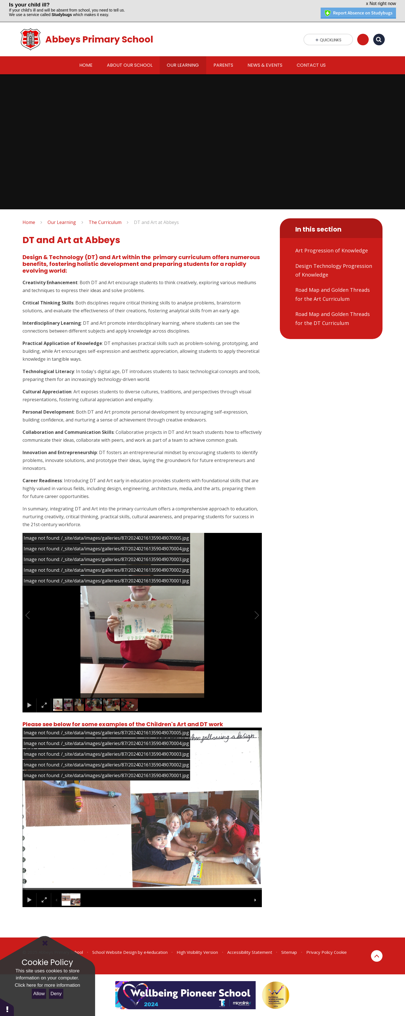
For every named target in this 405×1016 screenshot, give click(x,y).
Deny (56, 993)
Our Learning (62, 222)
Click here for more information (47, 985)
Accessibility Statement (249, 952)
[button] (34, 615)
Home (28, 222)
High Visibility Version (197, 952)
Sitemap (289, 952)
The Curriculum (105, 222)
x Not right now (381, 3)
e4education (156, 952)
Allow (39, 993)
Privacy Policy (319, 952)
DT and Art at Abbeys (156, 222)
